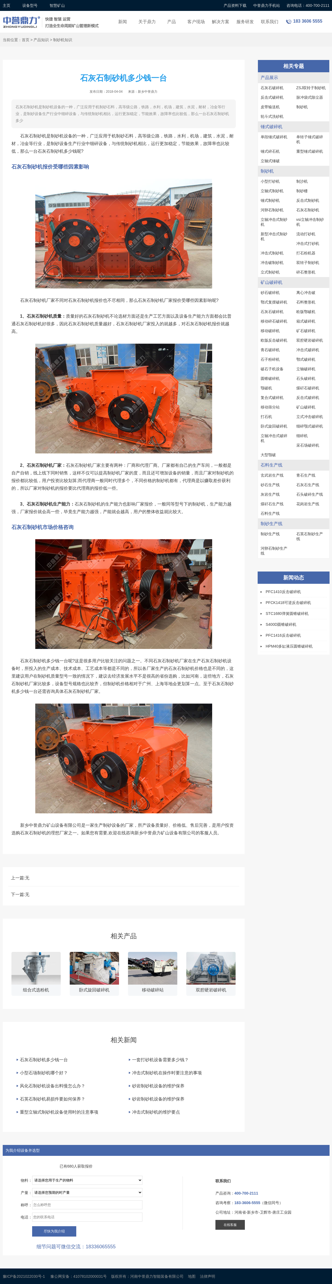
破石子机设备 (272, 369)
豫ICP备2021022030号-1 (24, 1276)
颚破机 (266, 388)
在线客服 (230, 1225)
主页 (6, 5)
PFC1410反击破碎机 (283, 592)
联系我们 (269, 21)
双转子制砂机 (307, 262)
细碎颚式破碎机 (309, 426)
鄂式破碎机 (305, 359)
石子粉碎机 (270, 359)
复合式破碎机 (272, 397)
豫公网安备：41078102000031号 (78, 1276)
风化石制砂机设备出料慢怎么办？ (52, 1086)
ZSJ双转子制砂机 (311, 88)
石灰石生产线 (307, 485)
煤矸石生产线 (272, 504)
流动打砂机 (305, 234)
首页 (25, 40)
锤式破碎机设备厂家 (52, 19)
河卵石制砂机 (272, 210)
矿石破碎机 (305, 331)
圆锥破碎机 (270, 378)
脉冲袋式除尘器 (309, 97)
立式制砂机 (270, 272)
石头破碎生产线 (309, 494)
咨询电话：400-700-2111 (308, 5)
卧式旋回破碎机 (274, 426)
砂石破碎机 (270, 292)
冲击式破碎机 (307, 350)
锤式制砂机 (270, 200)
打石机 (266, 416)
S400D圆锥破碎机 (281, 624)
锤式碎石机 (270, 151)
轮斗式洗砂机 (272, 116)
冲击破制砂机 (272, 262)
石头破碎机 (305, 378)
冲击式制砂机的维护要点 (156, 1112)
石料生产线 (270, 513)
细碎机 (302, 436)
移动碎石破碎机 (274, 321)
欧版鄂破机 (305, 311)
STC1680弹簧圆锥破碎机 (287, 613)
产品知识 (41, 40)
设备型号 (30, 5)
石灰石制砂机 (307, 210)
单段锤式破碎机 (274, 137)
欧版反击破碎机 (274, 340)
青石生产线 (305, 475)
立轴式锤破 (270, 161)
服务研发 (245, 21)
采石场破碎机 (307, 445)
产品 (171, 21)
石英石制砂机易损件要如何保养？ (52, 1099)
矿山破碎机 (305, 407)
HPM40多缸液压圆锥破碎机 (289, 646)
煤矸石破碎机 (307, 388)
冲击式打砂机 (307, 243)
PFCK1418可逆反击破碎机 (288, 602)
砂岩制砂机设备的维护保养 (158, 1086)
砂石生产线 (270, 485)
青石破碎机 (270, 350)
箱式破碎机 (305, 321)
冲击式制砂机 (272, 253)
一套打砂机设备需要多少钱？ (160, 1059)
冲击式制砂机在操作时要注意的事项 (167, 1072)
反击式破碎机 (272, 97)
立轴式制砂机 (272, 191)
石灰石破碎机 (272, 88)
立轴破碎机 (305, 369)
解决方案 (220, 21)
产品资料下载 (235, 5)
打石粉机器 (305, 253)
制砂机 (302, 107)
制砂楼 (302, 191)
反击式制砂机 (307, 200)
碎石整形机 (305, 272)
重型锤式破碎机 (309, 151)
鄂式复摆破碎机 (274, 302)
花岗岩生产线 (307, 504)
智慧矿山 (57, 5)
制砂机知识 (62, 40)
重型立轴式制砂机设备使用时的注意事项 (59, 1112)
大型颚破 (268, 455)
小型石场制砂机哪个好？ (44, 1072)
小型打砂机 (270, 181)
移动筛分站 (270, 407)
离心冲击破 (305, 292)
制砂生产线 (270, 534)
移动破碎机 (270, 331)
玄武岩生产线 (272, 475)
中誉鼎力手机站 (266, 5)
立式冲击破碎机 (309, 416)
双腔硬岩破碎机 (309, 340)
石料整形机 (305, 302)
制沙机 (302, 181)
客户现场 (196, 21)
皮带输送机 (270, 107)
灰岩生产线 (270, 494)
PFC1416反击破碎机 (283, 635)
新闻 (122, 21)
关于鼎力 (147, 21)
